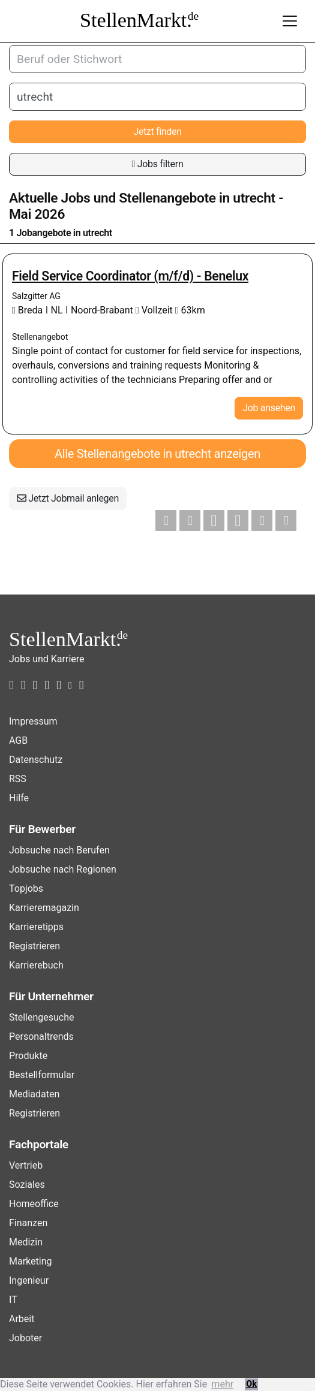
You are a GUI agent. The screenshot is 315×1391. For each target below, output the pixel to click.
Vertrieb (26, 1165)
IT (13, 1299)
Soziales (27, 1184)
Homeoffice (34, 1203)
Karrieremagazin (44, 907)
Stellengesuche (41, 1017)
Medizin (26, 1242)
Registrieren (34, 946)
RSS (17, 778)
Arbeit (21, 1318)
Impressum (33, 721)
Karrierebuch (36, 965)
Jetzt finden (157, 131)
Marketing (30, 1261)
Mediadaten (34, 1094)
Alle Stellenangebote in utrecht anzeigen (157, 453)
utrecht (254, 198)
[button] (165, 520)
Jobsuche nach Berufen (59, 850)
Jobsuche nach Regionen (62, 869)
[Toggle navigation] (290, 21)
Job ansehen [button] (268, 408)
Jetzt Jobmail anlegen (68, 498)
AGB (18, 740)
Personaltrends (41, 1036)
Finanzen (28, 1223)
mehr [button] (222, 1384)
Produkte (28, 1055)
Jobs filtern (158, 164)
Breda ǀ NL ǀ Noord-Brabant (74, 310)
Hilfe (19, 798)
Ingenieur (29, 1280)
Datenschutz (35, 759)
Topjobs (26, 888)
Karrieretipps (36, 927)
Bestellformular (41, 1075)
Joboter (25, 1338)
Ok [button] (251, 1384)
